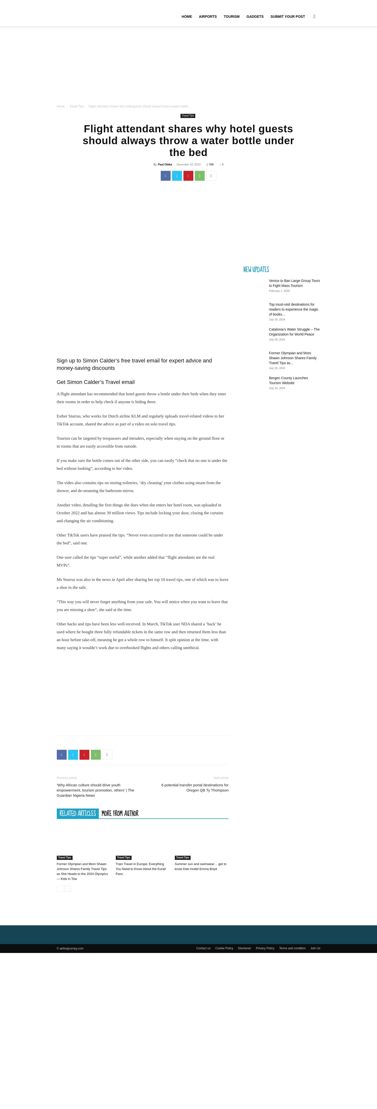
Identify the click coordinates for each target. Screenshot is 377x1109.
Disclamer (244, 948)
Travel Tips (76, 106)
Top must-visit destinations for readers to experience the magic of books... (293, 309)
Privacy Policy (265, 948)
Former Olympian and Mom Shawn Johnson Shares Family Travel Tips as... (293, 358)
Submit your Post (288, 17)
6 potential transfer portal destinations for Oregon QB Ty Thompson (195, 787)
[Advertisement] (188, 66)
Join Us (315, 948)
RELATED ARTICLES (78, 813)
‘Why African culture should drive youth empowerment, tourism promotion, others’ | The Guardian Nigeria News (95, 790)
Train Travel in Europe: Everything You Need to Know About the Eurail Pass (141, 869)
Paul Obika (165, 164)
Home (187, 17)
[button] (314, 17)
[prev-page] (60, 889)
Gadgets (255, 17)
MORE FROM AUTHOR (120, 813)
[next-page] (68, 889)
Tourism (231, 17)
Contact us (203, 948)
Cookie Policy (224, 948)
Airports (208, 17)
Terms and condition (292, 948)
